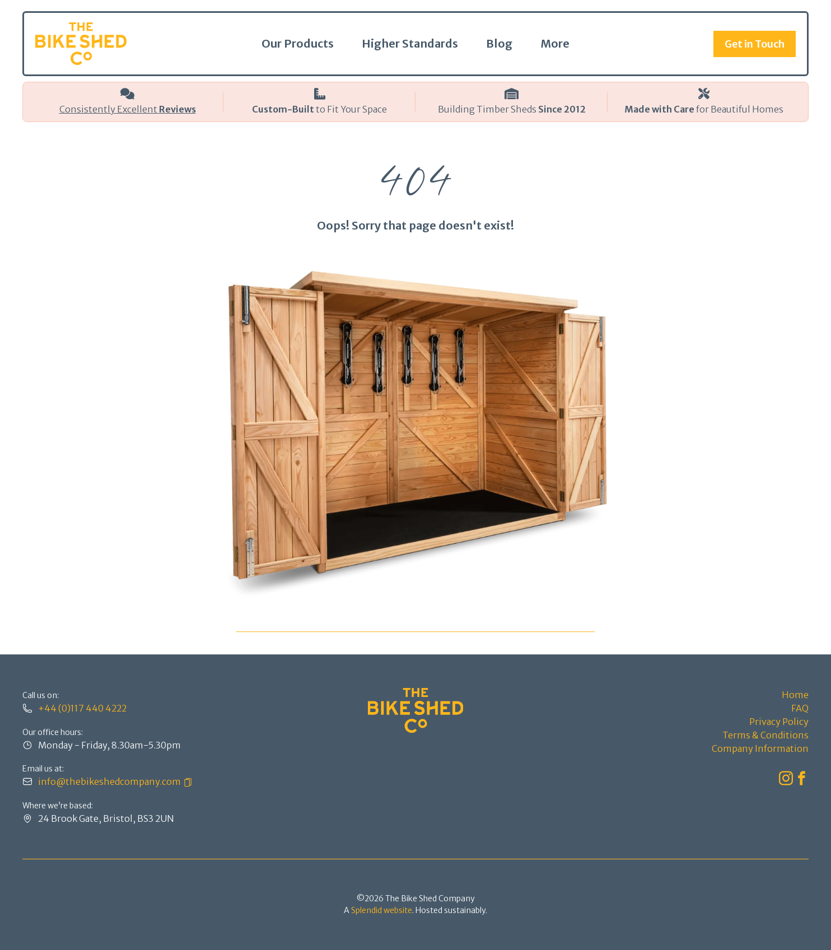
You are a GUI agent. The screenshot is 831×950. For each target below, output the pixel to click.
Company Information (760, 748)
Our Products (298, 43)
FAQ (800, 708)
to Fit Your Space (319, 109)
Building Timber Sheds (512, 109)
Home (795, 694)
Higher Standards (410, 43)
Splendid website (381, 910)
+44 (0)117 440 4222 (82, 708)
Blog (499, 43)
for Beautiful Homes (703, 109)
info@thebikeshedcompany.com (109, 781)
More (554, 43)
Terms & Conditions (765, 735)
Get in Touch (755, 44)
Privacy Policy (779, 721)
